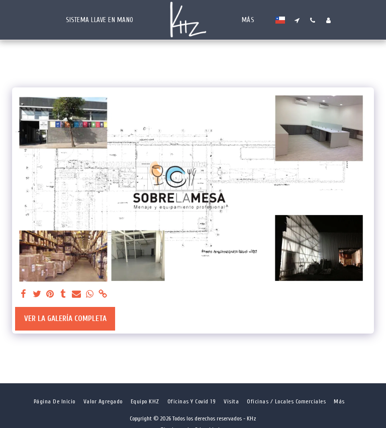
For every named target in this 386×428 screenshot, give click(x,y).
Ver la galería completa (65, 318)
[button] (297, 20)
